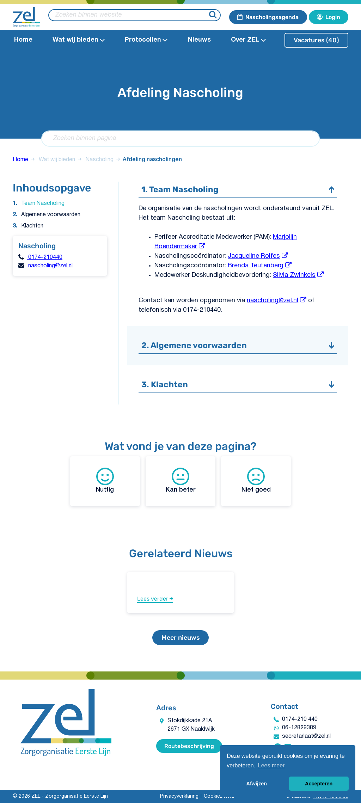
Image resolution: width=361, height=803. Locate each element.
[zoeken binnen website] (134, 15)
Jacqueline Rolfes (254, 256)
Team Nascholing (43, 203)
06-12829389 (299, 727)
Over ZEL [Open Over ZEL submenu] (248, 40)
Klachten (32, 226)
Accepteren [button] (318, 783)
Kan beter (181, 480)
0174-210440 (44, 257)
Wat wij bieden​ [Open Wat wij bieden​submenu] (79, 40)
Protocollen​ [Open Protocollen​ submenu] (146, 40)
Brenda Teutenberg (255, 266)
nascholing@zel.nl (50, 265)
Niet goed (256, 480)
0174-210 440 (300, 719)
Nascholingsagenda (268, 17)
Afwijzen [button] (256, 783)
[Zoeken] (213, 15)
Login (328, 17)
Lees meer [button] (271, 765)
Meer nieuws (180, 637)
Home (23, 40)
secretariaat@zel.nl (306, 736)
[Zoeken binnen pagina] (180, 138)
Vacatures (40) (316, 40)
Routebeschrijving (189, 746)
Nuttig (105, 480)
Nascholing (100, 159)
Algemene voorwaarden (50, 214)
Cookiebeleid (219, 796)
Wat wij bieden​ (57, 159)
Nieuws (199, 40)
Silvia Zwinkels (294, 275)
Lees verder (155, 598)
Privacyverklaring (179, 796)
